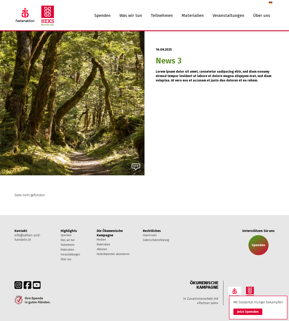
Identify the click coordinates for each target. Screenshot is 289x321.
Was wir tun (130, 15)
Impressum (150, 235)
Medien (101, 239)
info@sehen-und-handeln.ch (27, 237)
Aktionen (102, 249)
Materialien (193, 15)
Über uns (261, 15)
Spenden (102, 15)
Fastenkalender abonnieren (113, 254)
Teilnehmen (162, 15)
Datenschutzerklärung (156, 240)
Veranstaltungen (228, 15)
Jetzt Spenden (248, 312)
